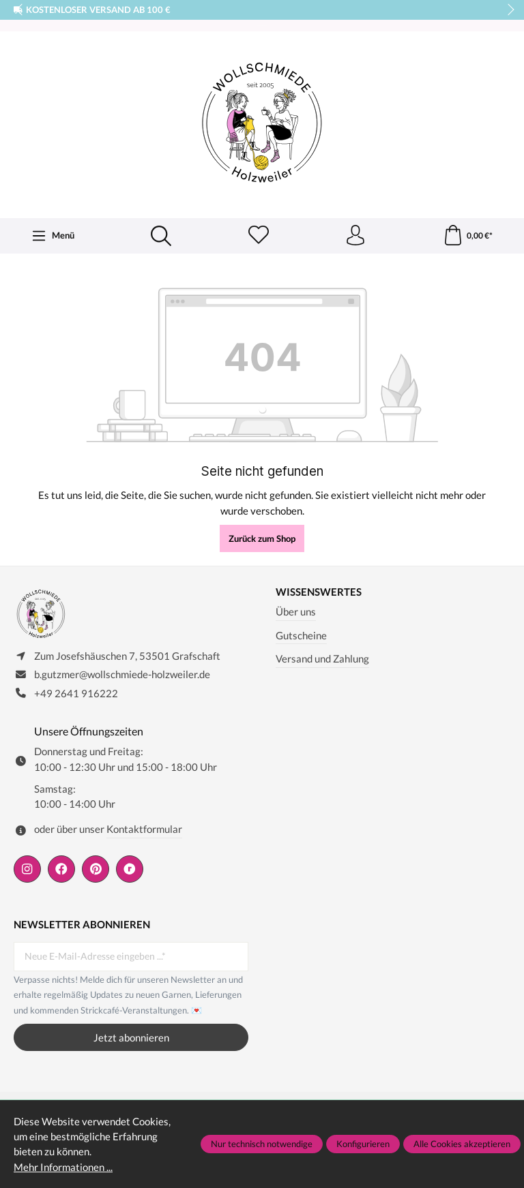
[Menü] (52, 235)
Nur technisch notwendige (261, 1143)
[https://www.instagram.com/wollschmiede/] (27, 869)
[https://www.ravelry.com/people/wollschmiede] (129, 869)
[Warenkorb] (468, 236)
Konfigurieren (363, 1143)
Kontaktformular (144, 829)
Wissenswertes (319, 592)
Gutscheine (301, 635)
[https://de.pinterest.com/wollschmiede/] (95, 869)
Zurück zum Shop (262, 538)
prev (20, 10)
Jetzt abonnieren (131, 1037)
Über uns (296, 611)
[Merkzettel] (258, 236)
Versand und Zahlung (322, 658)
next (507, 10)
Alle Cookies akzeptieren (461, 1143)
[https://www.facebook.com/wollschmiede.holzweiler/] (61, 869)
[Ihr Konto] (355, 236)
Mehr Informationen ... (63, 1167)
